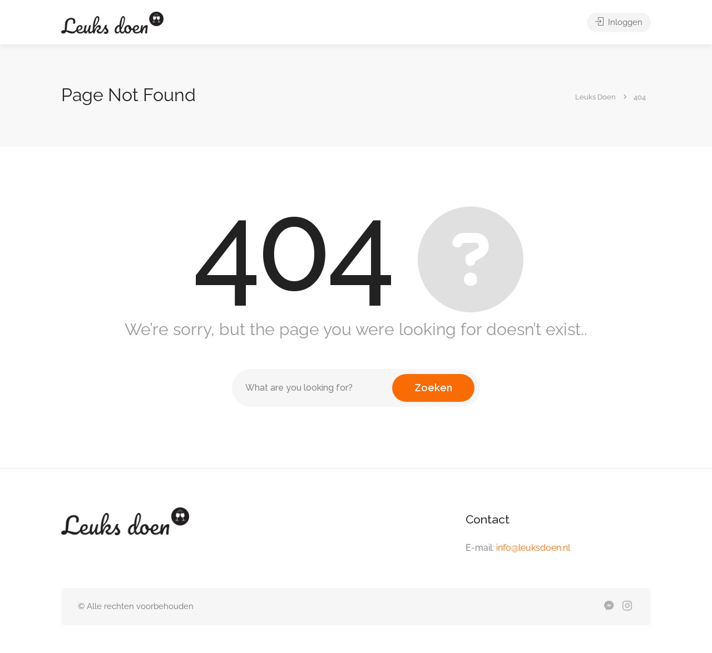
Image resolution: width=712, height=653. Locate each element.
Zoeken (433, 387)
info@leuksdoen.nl (533, 547)
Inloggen (618, 22)
